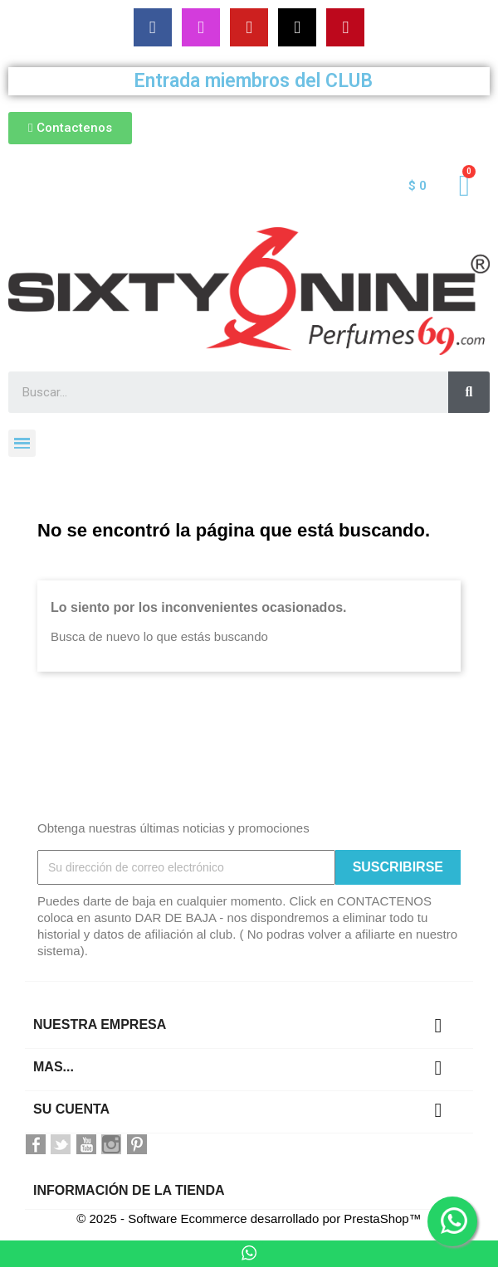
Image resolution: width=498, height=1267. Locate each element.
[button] (70, 128)
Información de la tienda (129, 1190)
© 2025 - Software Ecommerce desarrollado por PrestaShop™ (248, 1218)
